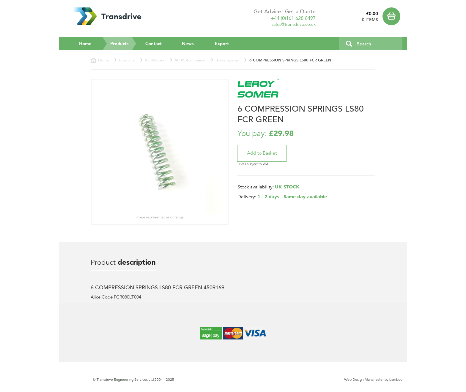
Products (123, 43)
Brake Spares (227, 60)
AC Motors (154, 60)
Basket (392, 16)
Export (222, 43)
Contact (153, 43)
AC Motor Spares (189, 60)
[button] (261, 153)
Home (85, 43)
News (188, 43)
